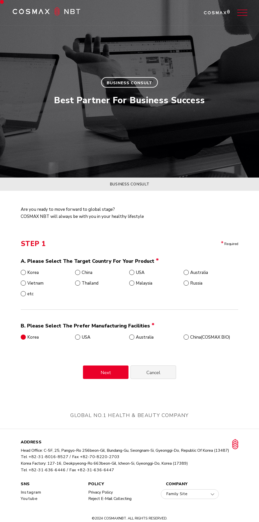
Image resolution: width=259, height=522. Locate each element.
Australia (199, 272)
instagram (31, 492)
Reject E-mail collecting (110, 498)
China (87, 272)
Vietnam (35, 283)
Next (106, 373)
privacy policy (100, 492)
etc (30, 293)
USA (140, 272)
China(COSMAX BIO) (210, 337)
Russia (196, 283)
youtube (29, 498)
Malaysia (144, 283)
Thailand (90, 283)
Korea (33, 272)
